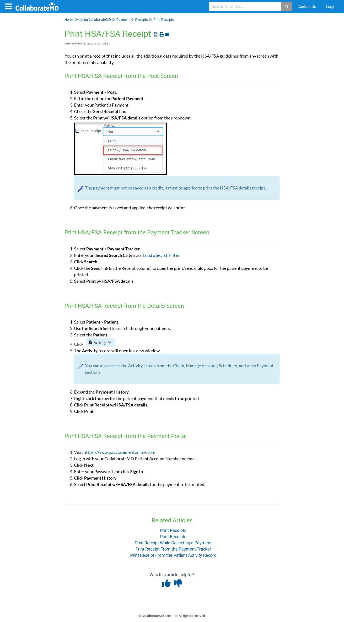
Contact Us (306, 6)
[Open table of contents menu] (10, 6)
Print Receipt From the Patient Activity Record (173, 555)
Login (330, 6)
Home (68, 20)
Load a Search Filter (161, 255)
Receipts (141, 20)
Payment (123, 20)
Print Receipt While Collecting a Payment (173, 542)
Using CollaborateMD (95, 20)
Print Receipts (163, 20)
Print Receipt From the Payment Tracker (173, 549)
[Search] (286, 6)
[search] (245, 6)
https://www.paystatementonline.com (119, 452)
